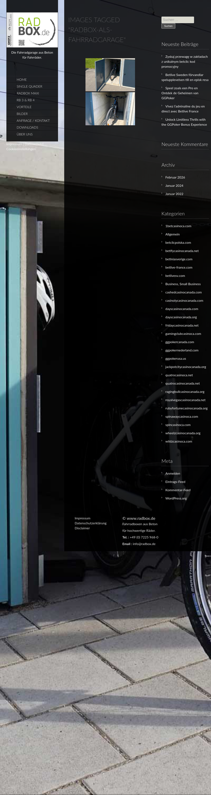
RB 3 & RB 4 (26, 100)
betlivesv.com (175, 275)
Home (22, 79)
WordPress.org (176, 498)
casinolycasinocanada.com (184, 300)
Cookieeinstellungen (21, 149)
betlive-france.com (178, 267)
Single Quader (29, 86)
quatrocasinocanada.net (182, 383)
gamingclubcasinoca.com (183, 333)
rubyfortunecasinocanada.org (186, 408)
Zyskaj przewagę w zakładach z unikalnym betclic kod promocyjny (184, 61)
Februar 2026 (175, 177)
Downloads (27, 127)
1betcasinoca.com (178, 226)
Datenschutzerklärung (91, 523)
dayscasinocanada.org (181, 317)
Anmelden (172, 473)
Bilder (22, 114)
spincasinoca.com (178, 425)
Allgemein (172, 234)
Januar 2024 (174, 185)
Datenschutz (34, 144)
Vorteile (24, 107)
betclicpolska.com (178, 242)
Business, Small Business (183, 284)
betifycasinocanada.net (182, 251)
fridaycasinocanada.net (182, 325)
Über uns (25, 134)
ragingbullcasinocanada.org (184, 391)
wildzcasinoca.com (178, 441)
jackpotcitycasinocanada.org (185, 367)
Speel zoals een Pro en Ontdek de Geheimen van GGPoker (179, 93)
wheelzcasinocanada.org (182, 433)
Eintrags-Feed (175, 482)
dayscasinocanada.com (181, 309)
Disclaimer (82, 528)
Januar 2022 (174, 194)
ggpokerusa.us (175, 358)
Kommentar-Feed (178, 490)
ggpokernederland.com (181, 350)
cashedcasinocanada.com (183, 292)
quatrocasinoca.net (179, 375)
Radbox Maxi (28, 93)
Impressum (14, 144)
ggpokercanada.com (179, 342)
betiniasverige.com (178, 259)
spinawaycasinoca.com (181, 416)
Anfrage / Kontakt (33, 120)
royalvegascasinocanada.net (185, 400)
